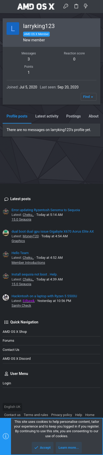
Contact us (11, 350)
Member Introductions (28, 263)
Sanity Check (21, 305)
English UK (12, 407)
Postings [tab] (73, 116)
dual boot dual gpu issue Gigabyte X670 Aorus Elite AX (53, 231)
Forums (8, 340)
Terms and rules (36, 415)
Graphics (18, 241)
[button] (8, 6)
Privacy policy (61, 415)
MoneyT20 (31, 236)
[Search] (95, 6)
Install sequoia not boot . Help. (35, 274)
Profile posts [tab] (17, 116)
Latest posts (20, 199)
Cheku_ (28, 215)
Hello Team (20, 253)
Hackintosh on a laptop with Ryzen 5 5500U (44, 296)
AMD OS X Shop (15, 332)
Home (89, 415)
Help (78, 415)
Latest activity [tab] (46, 116)
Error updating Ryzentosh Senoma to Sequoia (46, 210)
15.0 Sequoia (21, 219)
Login (7, 383)
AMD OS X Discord (17, 359)
